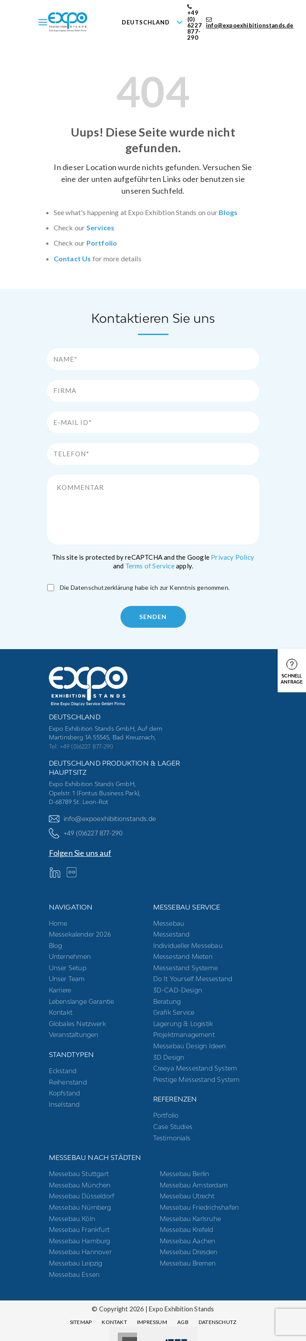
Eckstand (63, 1070)
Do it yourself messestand (193, 978)
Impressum (152, 1322)
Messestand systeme (185, 968)
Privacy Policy (232, 557)
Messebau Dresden (189, 1251)
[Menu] (43, 22)
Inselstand (64, 1104)
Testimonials (171, 1138)
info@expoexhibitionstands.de (250, 23)
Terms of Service (150, 566)
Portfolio (101, 243)
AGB (183, 1322)
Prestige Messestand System (196, 1079)
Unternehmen (70, 956)
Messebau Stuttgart (79, 1173)
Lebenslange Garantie (81, 1001)
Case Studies (173, 1126)
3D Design (169, 1057)
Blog (55, 945)
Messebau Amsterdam (194, 1185)
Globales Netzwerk (77, 1023)
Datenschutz (217, 1322)
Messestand (171, 934)
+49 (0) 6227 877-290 (194, 22)
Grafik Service (174, 1012)
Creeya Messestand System (195, 1068)
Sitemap (81, 1322)
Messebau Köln (72, 1218)
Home (58, 923)
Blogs (228, 212)
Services (100, 227)
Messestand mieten (183, 956)
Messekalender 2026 (80, 934)
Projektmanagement (184, 1034)
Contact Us (72, 258)
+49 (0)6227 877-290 (86, 833)
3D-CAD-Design (178, 990)
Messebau (169, 923)
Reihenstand (68, 1082)
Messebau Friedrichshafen (199, 1207)
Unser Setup (67, 968)
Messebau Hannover (80, 1251)
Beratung (167, 1001)
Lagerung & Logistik (183, 1023)
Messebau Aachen (188, 1241)
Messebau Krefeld (186, 1229)
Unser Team (67, 978)
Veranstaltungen (74, 1034)
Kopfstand (64, 1093)
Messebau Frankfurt (79, 1229)
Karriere (60, 990)
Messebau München (80, 1185)
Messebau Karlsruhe (190, 1218)
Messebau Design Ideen (189, 1046)
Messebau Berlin (185, 1173)
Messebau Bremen (188, 1263)
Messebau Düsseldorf (82, 1196)
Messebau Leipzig (76, 1263)
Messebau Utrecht (187, 1196)
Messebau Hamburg (79, 1241)
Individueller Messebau (188, 945)
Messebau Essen (74, 1274)
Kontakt (60, 1012)
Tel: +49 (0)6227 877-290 (81, 746)
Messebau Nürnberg (80, 1207)
